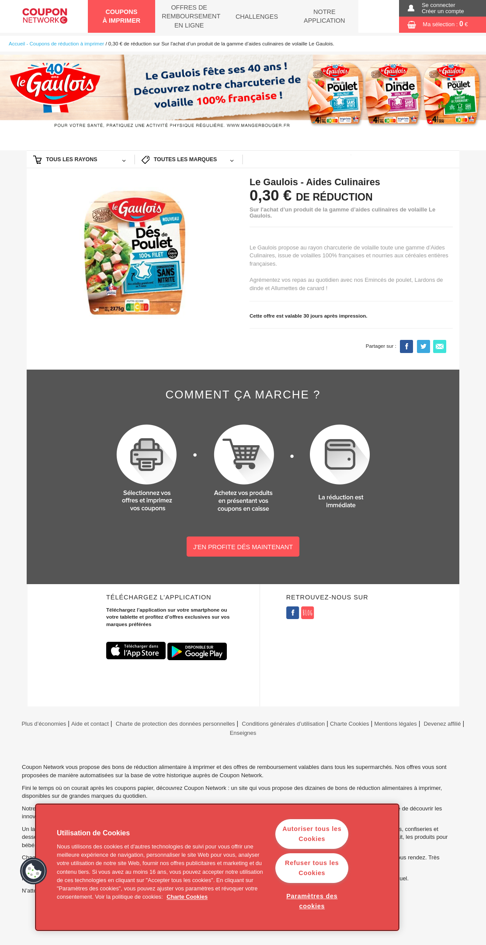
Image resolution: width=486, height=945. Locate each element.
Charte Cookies (349, 723)
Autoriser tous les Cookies (311, 833)
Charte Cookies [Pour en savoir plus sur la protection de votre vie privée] (187, 897)
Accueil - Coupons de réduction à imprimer (56, 43)
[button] (34, 871)
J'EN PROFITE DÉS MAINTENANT (243, 546)
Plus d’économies (43, 723)
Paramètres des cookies (311, 901)
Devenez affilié (442, 723)
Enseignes (243, 733)
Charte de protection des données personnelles (175, 723)
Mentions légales (395, 723)
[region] (217, 867)
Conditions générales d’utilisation (283, 723)
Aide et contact (90, 723)
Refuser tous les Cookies (312, 867)
